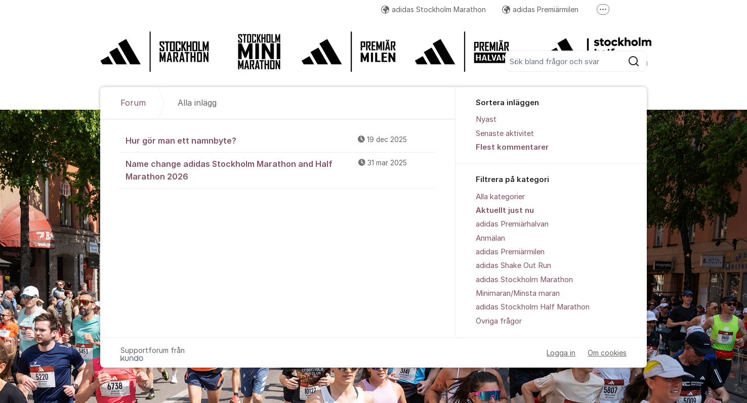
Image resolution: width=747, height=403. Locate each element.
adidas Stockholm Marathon (433, 9)
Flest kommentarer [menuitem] (512, 147)
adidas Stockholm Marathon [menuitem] (524, 279)
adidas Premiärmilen (540, 9)
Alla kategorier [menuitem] (500, 196)
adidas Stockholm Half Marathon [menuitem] (533, 306)
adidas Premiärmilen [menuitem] (510, 251)
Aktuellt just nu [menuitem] (505, 210)
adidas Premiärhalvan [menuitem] (512, 224)
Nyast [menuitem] (486, 119)
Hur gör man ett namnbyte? (280, 140)
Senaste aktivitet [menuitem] (505, 133)
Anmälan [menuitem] (490, 238)
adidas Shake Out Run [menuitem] (513, 265)
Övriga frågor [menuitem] (499, 321)
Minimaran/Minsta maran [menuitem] (518, 293)
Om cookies (607, 352)
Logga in (561, 352)
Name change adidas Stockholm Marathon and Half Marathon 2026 (280, 170)
